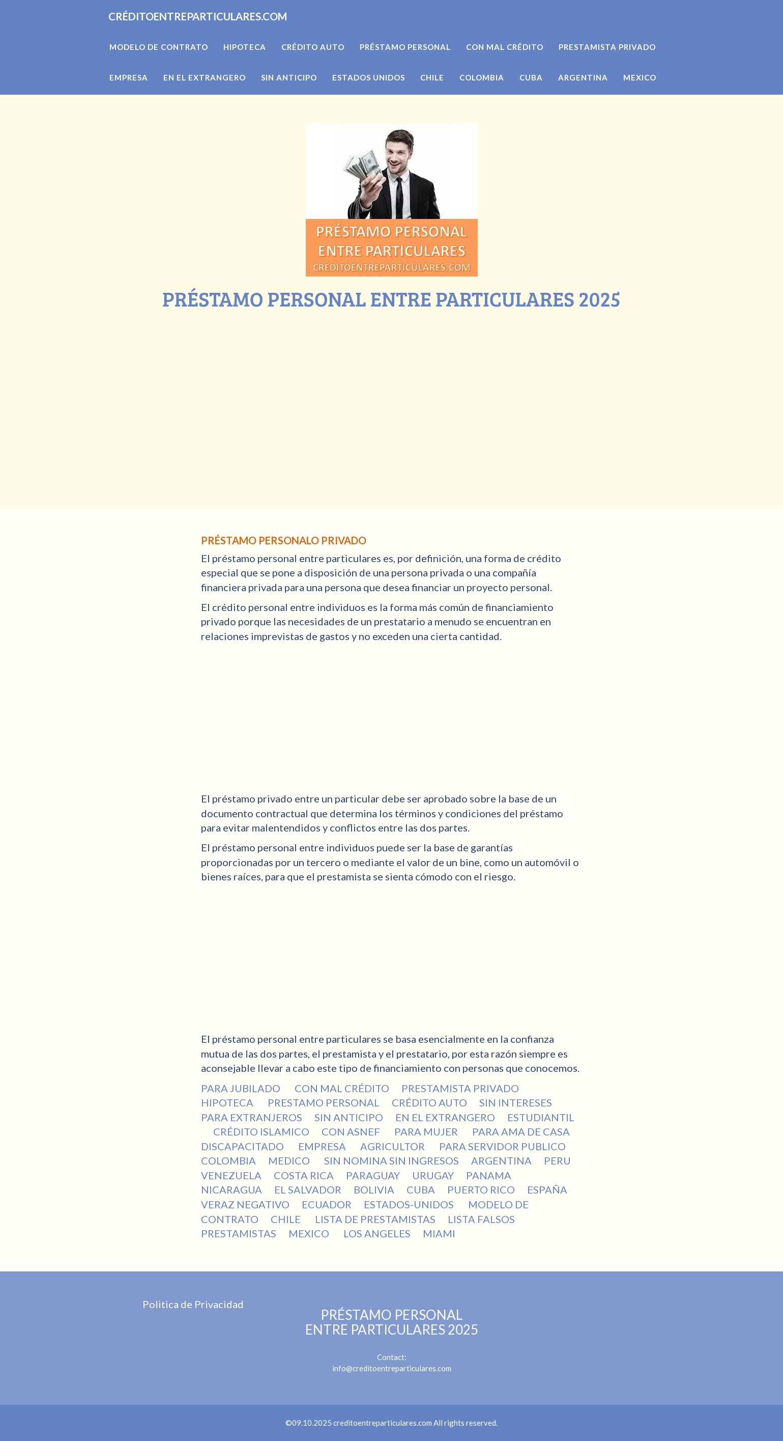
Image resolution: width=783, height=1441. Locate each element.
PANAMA (488, 1175)
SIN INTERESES (516, 1102)
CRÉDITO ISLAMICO (261, 1131)
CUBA (421, 1189)
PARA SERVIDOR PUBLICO (502, 1146)
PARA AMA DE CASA (521, 1131)
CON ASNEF (352, 1131)
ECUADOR (327, 1204)
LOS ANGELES (377, 1233)
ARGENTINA (501, 1160)
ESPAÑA (547, 1189)
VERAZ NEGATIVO (245, 1204)
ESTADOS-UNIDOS (410, 1204)
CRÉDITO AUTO (429, 1102)
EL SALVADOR (307, 1189)
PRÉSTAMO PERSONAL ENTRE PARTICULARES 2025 (391, 1322)
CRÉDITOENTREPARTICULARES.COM (233, 30)
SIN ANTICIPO (348, 1117)
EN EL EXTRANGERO (445, 1117)
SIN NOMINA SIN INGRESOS (391, 1160)
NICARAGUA (231, 1189)
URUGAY (433, 1175)
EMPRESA (323, 1146)
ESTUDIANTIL (540, 1117)
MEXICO (309, 1233)
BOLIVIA (374, 1189)
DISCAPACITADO (243, 1146)
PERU (557, 1160)
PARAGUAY (373, 1175)
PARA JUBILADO (241, 1088)
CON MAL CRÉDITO (342, 1088)
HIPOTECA (228, 1102)
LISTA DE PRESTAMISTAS (375, 1219)
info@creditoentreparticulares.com (391, 1368)
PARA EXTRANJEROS (251, 1117)
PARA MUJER (427, 1131)
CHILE (287, 1219)
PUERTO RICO (481, 1189)
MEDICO (290, 1160)
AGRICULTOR (393, 1146)
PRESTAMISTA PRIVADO (460, 1088)
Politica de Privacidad (193, 1304)
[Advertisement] (391, 386)
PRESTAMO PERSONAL (324, 1102)
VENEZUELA (231, 1175)
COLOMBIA (228, 1160)
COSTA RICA (304, 1175)
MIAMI (439, 1233)
